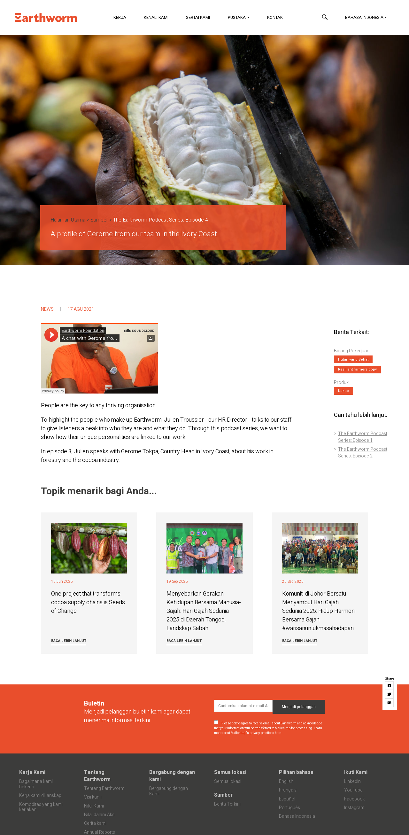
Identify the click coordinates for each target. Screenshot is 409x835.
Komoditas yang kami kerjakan (41, 807)
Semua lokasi (230, 772)
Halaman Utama (67, 220)
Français (288, 790)
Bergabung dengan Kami (168, 791)
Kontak (275, 17)
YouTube (353, 790)
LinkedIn (352, 781)
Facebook (354, 799)
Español (287, 799)
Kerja (119, 17)
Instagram (354, 807)
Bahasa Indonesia (364, 17)
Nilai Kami (94, 806)
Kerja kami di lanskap (40, 795)
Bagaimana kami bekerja (36, 784)
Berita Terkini (227, 804)
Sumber (99, 220)
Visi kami (93, 797)
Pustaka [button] (237, 17)
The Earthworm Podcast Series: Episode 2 (362, 452)
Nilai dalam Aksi (99, 814)
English (286, 781)
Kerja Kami (32, 772)
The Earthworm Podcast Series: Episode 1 (362, 437)
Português (289, 807)
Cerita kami (95, 823)
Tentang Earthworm (97, 776)
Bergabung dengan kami (172, 776)
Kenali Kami (156, 17)
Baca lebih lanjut (68, 641)
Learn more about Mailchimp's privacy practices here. (268, 730)
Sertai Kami (198, 17)
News (47, 309)
